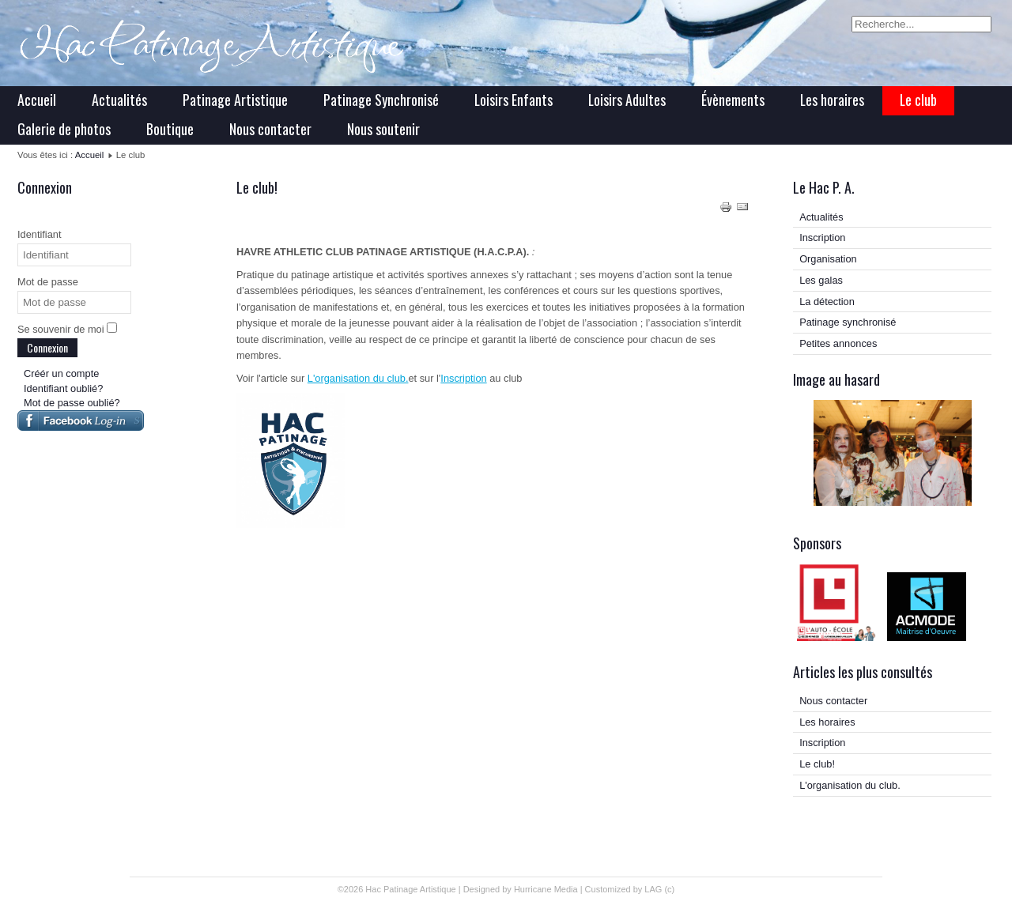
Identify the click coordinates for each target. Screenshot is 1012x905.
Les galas (821, 280)
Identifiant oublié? (63, 388)
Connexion (47, 347)
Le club (918, 99)
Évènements (733, 99)
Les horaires (832, 99)
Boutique (170, 129)
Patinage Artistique (235, 99)
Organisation (828, 259)
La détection (827, 301)
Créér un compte (61, 373)
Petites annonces (838, 343)
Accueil (36, 99)
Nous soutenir (383, 129)
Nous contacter (270, 129)
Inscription (463, 378)
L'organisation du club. (358, 378)
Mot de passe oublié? (72, 403)
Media (566, 889)
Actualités (119, 99)
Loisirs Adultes (627, 99)
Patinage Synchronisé (381, 99)
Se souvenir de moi (60, 329)
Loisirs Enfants (513, 99)
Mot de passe (47, 282)
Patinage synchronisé (847, 322)
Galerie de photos (64, 129)
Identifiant (39, 234)
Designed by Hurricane (508, 889)
